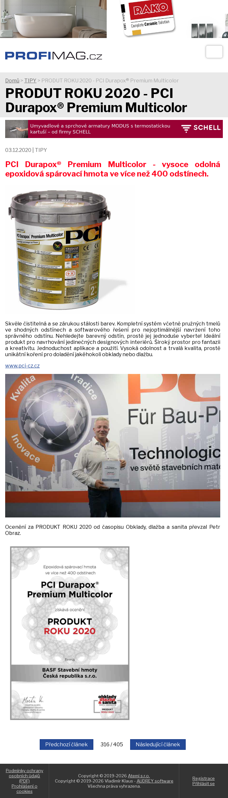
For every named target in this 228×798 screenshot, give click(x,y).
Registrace (203, 778)
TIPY (30, 81)
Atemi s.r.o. (139, 775)
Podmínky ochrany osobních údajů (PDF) (24, 775)
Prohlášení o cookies (24, 788)
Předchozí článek (66, 744)
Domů (12, 81)
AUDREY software (155, 780)
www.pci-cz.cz (22, 366)
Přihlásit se (203, 783)
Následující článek (158, 744)
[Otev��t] (214, 51)
